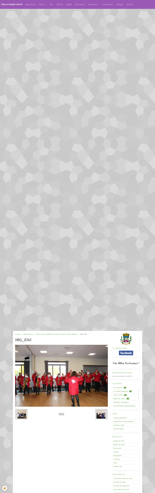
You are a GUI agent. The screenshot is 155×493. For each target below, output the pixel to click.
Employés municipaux (121, 402)
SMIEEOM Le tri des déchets (123, 421)
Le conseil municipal (122, 391)
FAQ (51, 4)
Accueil (17, 334)
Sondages (119, 4)
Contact (42, 4)
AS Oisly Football (119, 482)
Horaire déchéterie (120, 418)
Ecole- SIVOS (119, 395)
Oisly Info (59, 4)
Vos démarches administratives (124, 406)
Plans (115, 463)
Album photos (80, 4)
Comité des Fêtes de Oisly (122, 478)
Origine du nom (118, 441)
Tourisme (116, 459)
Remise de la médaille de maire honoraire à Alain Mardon (56, 334)
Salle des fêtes (118, 429)
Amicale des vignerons (121, 486)
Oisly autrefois (108, 4)
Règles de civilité (121, 399)
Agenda (69, 4)
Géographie (117, 455)
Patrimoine (117, 448)
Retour (61, 414)
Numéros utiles (118, 425)
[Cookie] (4, 488)
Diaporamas (93, 4)
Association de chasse (121, 489)
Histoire (116, 452)
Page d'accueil (30, 4)
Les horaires (119, 388)
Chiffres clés (117, 466)
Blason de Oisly (118, 444)
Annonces (130, 4)
